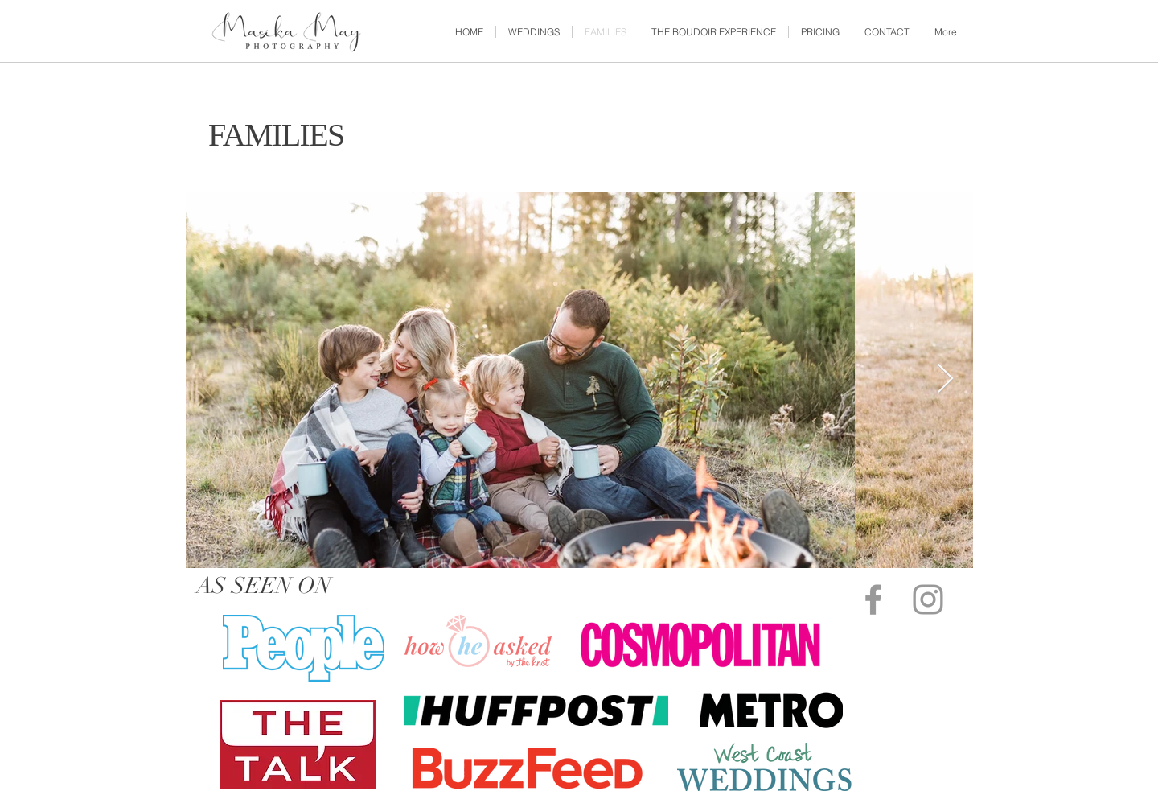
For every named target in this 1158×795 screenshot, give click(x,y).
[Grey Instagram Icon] (928, 599)
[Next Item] (945, 379)
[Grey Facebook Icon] (873, 599)
